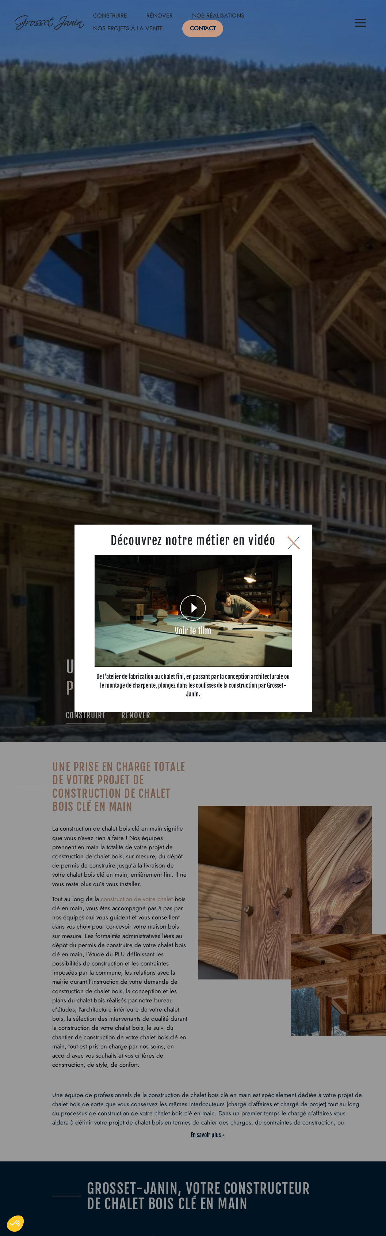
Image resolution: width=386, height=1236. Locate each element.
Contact (202, 28)
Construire (110, 15)
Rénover (159, 15)
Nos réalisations (218, 15)
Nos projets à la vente (128, 28)
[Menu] (360, 24)
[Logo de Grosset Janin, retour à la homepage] (49, 24)
